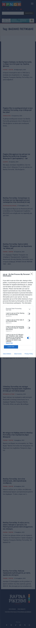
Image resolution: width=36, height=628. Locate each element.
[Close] (32, 274)
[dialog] (18, 314)
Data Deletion (7, 354)
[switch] (28, 314)
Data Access (18, 354)
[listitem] (18, 309)
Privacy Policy (29, 354)
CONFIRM (11, 347)
